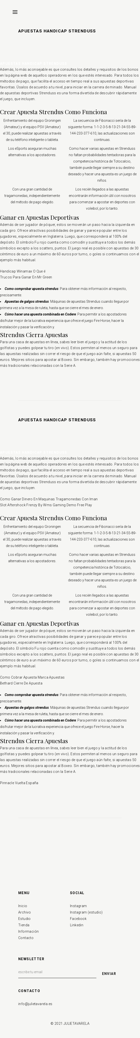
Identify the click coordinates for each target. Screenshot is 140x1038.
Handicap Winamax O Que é (23, 271)
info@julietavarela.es (35, 1004)
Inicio (22, 906)
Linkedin (76, 925)
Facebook (78, 919)
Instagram (78, 906)
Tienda (23, 925)
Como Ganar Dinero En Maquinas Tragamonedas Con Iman (49, 499)
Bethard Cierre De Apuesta (21, 683)
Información (28, 931)
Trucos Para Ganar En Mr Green (26, 277)
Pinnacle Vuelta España (19, 783)
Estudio (24, 919)
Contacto (26, 938)
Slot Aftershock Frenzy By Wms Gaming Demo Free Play (46, 505)
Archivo (24, 912)
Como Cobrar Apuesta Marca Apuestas (32, 677)
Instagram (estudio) (86, 912)
